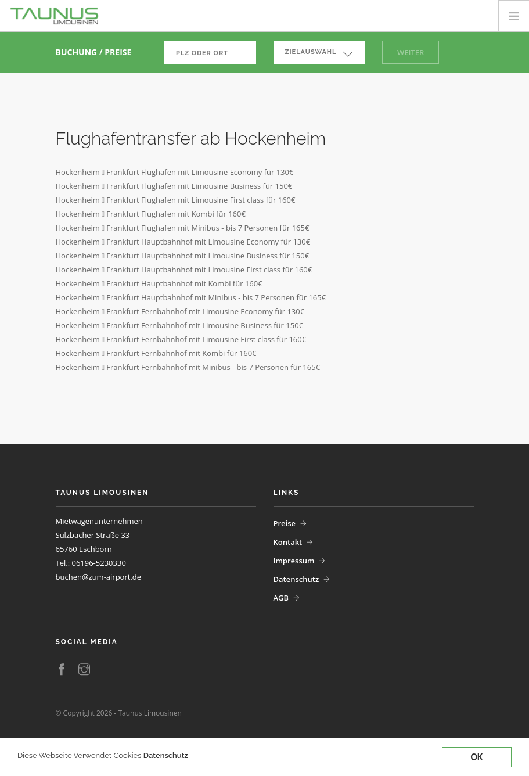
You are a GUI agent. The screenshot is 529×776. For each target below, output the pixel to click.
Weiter (410, 52)
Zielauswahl (311, 52)
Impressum (294, 560)
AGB (281, 597)
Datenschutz (165, 756)
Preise (285, 523)
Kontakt (288, 542)
